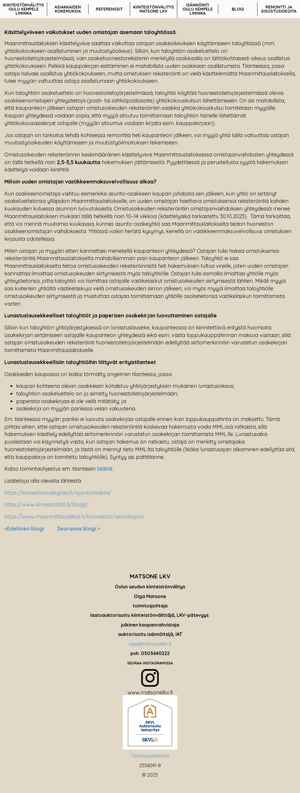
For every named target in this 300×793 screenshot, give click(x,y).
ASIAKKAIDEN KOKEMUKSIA (67, 9)
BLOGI (238, 9)
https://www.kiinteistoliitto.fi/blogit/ (46, 504)
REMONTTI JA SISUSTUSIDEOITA (278, 9)
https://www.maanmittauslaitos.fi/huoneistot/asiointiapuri (74, 516)
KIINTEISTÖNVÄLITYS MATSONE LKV (153, 9)
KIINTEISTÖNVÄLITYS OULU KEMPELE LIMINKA (23, 9)
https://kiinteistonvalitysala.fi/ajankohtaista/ (57, 492)
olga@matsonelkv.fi (150, 644)
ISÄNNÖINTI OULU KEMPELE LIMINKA (198, 9)
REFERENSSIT (109, 9)
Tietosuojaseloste (150, 756)
